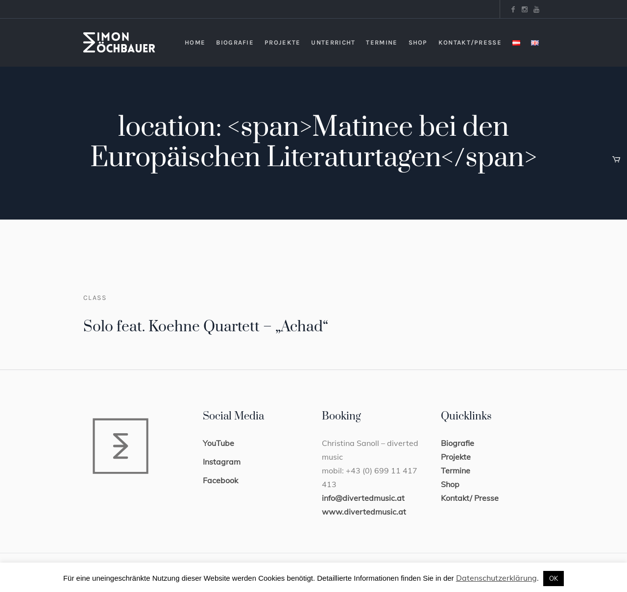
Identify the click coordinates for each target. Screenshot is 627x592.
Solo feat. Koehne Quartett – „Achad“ (205, 327)
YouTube (218, 443)
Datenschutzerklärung (496, 578)
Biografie (457, 443)
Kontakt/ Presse (470, 498)
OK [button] (553, 578)
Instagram (222, 462)
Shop (450, 484)
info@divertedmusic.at (363, 498)
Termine (455, 470)
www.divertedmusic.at (364, 512)
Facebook (220, 480)
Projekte (456, 457)
